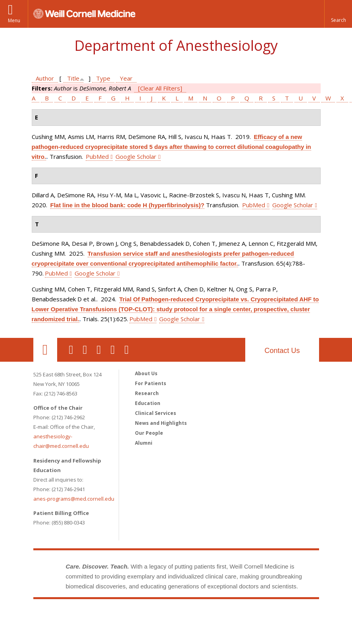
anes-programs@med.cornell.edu (73, 498)
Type (103, 78)
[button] (338, 14)
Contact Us (282, 351)
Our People (149, 433)
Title (73, 78)
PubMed (97, 156)
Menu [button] (14, 20)
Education (147, 403)
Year (126, 78)
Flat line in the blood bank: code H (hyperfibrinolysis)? (127, 205)
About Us (146, 373)
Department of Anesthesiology (176, 45)
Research (147, 393)
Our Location (45, 350)
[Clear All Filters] (160, 88)
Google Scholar (135, 156)
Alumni (143, 443)
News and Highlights (161, 423)
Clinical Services (155, 413)
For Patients (150, 383)
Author (45, 78)
